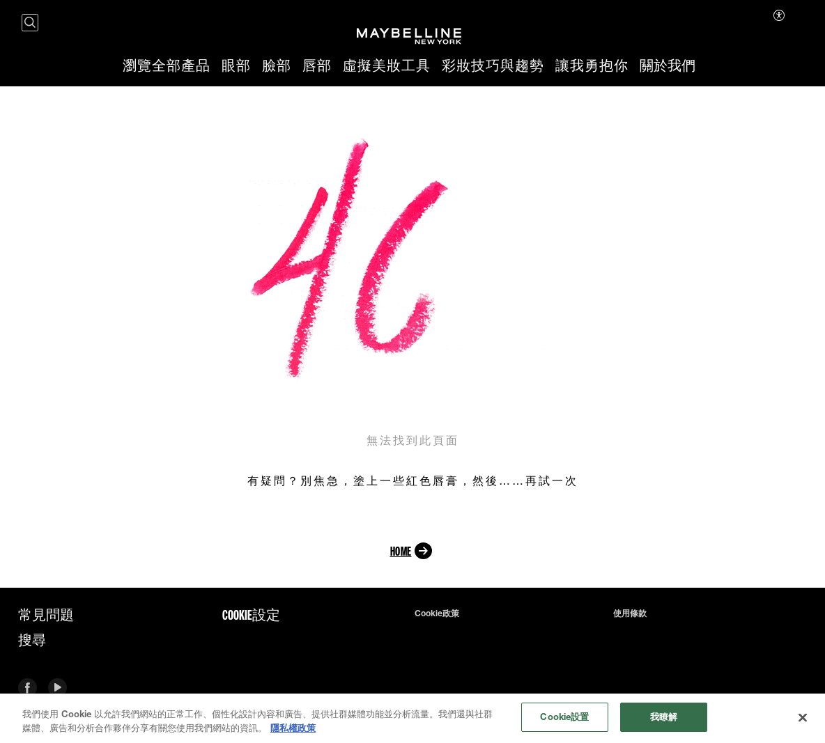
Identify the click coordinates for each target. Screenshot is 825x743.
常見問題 (46, 615)
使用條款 (630, 613)
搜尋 (32, 640)
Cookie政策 (437, 613)
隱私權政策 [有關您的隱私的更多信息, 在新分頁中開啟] (293, 729)
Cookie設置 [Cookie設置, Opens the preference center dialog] (564, 718)
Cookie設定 (251, 615)
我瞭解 (663, 718)
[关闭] (802, 718)
